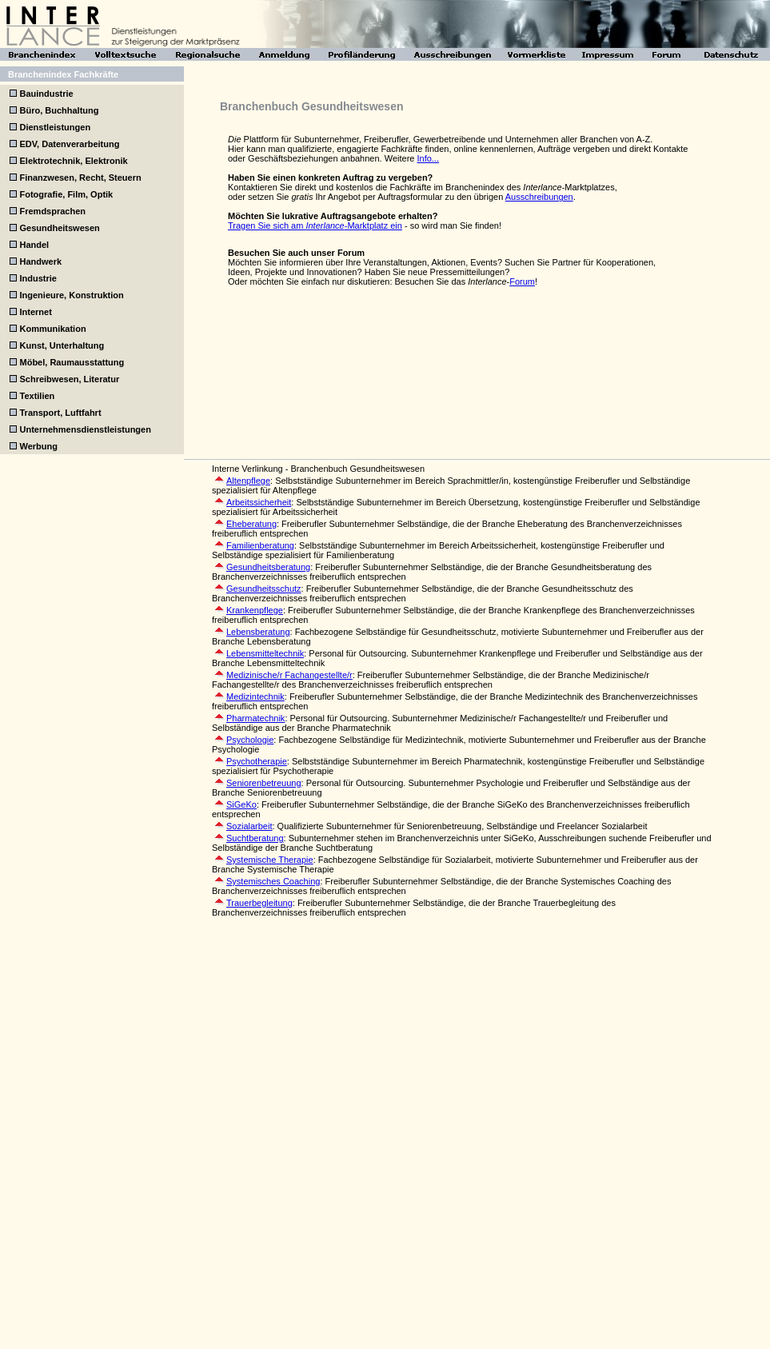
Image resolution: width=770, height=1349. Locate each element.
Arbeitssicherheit (258, 502)
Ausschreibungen (539, 197)
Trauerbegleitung (259, 903)
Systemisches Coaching (273, 881)
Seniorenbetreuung (263, 783)
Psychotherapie (256, 761)
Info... (428, 158)
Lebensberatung (258, 632)
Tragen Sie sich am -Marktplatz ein (315, 225)
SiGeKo (241, 804)
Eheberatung (251, 524)
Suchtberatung (255, 838)
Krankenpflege (254, 610)
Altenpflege (248, 480)
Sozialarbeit (249, 826)
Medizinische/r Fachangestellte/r (289, 675)
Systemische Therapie (269, 859)
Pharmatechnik (255, 718)
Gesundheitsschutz (263, 588)
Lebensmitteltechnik (265, 653)
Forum (522, 281)
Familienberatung (260, 545)
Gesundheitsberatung (268, 567)
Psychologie (249, 739)
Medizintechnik (255, 696)
